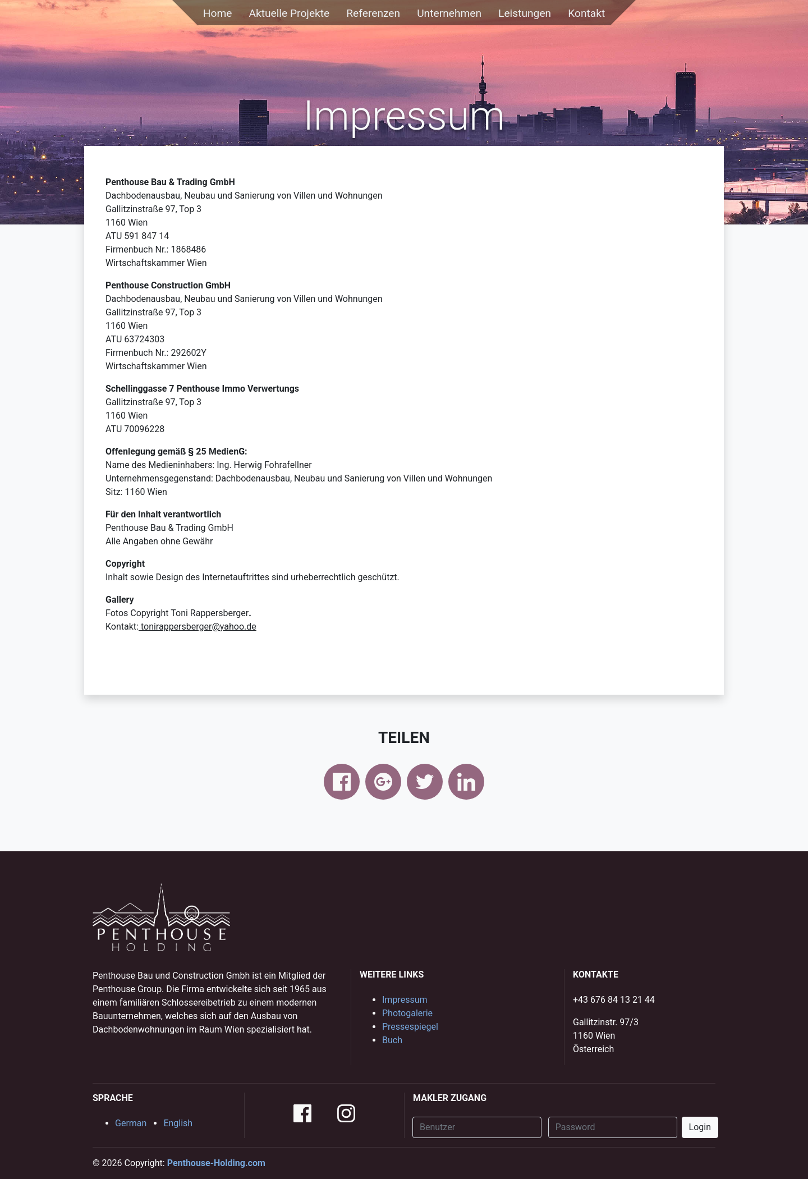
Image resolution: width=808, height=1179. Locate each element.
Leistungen (524, 13)
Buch (392, 1040)
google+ (383, 782)
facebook (342, 782)
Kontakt (586, 13)
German (130, 1123)
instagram (346, 1113)
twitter (425, 782)
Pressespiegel (410, 1026)
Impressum (405, 999)
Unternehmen (449, 13)
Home (217, 13)
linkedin (466, 782)
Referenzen (373, 13)
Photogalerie (407, 1013)
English (177, 1123)
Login (700, 1127)
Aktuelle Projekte (289, 13)
